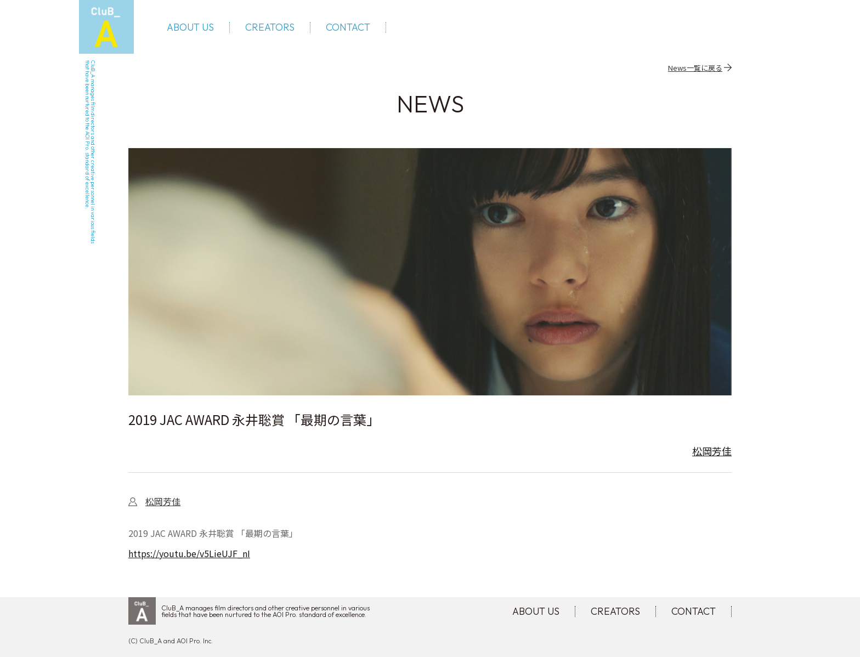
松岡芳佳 (712, 451)
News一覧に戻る (695, 67)
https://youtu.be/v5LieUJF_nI (189, 553)
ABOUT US (190, 27)
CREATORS (270, 27)
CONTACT (348, 27)
